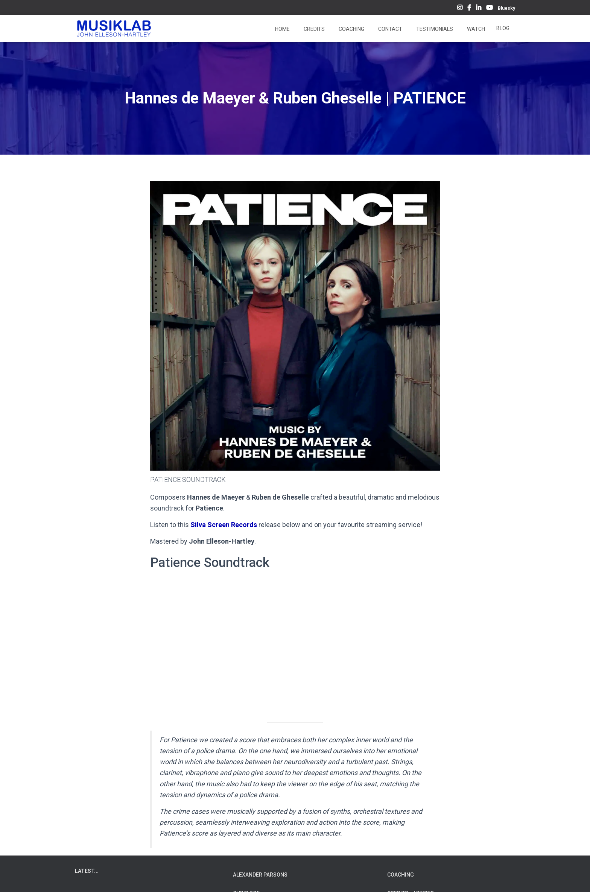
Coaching (351, 29)
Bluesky (506, 8)
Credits (314, 29)
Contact (389, 29)
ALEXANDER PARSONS (260, 875)
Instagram (459, 8)
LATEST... (87, 871)
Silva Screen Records (223, 525)
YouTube (489, 8)
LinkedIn (478, 8)
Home (282, 29)
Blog (502, 28)
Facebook (469, 8)
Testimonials (434, 29)
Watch (475, 29)
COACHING (400, 875)
